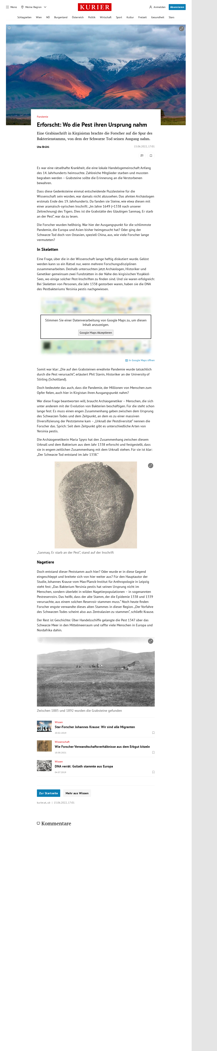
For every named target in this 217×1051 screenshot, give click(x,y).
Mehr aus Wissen (77, 793)
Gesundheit (157, 17)
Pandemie (42, 116)
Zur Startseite (48, 793)
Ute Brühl (43, 147)
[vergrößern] (181, 28)
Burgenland (60, 17)
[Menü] (11, 7)
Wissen (59, 722)
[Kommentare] (142, 155)
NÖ (48, 17)
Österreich (78, 17)
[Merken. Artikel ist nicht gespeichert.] (151, 155)
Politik (91, 17)
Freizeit (142, 17)
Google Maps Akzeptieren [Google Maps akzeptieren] (96, 332)
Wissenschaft (62, 741)
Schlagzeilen (24, 17)
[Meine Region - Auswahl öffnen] (45, 7)
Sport (119, 17)
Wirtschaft (105, 17)
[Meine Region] (31, 7)
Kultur (130, 17)
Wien (39, 17)
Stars (171, 17)
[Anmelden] (157, 7)
